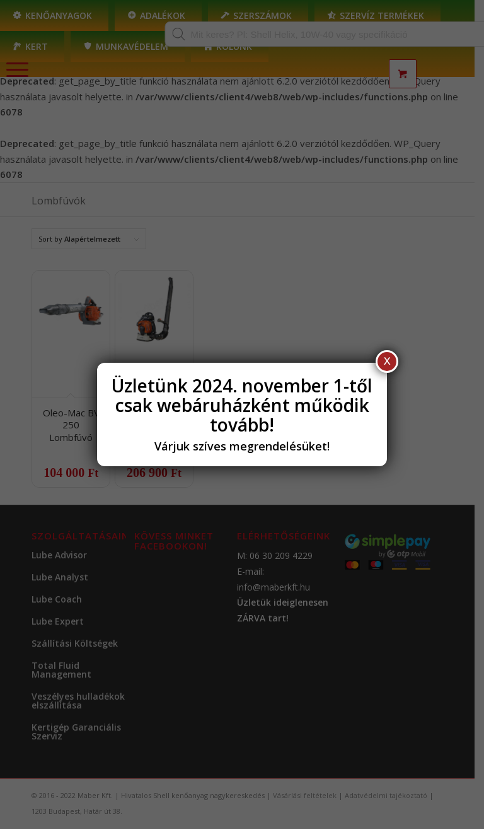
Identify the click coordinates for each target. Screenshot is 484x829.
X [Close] (387, 361)
